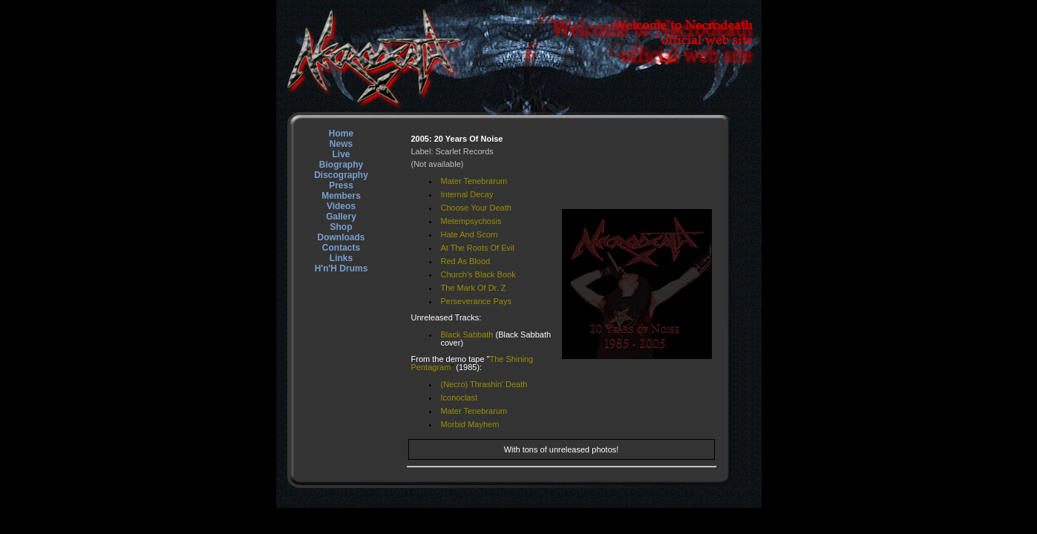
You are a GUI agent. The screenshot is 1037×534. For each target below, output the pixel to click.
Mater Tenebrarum (474, 181)
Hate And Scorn (469, 234)
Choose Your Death (476, 207)
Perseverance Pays (476, 301)
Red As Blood (466, 261)
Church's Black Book (478, 274)
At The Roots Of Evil (477, 247)
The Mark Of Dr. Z (473, 287)
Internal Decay (467, 194)
